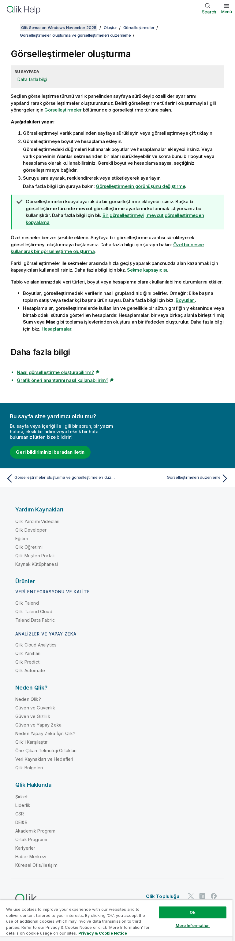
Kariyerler (25, 848)
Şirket (21, 796)
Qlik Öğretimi (29, 547)
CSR (19, 813)
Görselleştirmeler (139, 27)
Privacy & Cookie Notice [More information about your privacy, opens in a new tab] (102, 933)
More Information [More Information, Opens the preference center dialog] (193, 925)
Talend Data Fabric (35, 620)
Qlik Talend (27, 603)
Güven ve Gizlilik (32, 716)
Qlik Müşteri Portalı (34, 555)
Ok (192, 912)
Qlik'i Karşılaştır (31, 742)
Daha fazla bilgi (32, 79)
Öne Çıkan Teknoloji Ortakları (46, 750)
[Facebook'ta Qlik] (213, 896)
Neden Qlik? (28, 699)
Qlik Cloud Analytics (36, 644)
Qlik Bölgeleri (29, 767)
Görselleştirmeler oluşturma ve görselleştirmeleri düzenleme (75, 35)
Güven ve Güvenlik (35, 707)
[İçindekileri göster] (12, 27)
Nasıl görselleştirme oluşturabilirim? (55, 372)
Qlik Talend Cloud (33, 611)
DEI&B (21, 822)
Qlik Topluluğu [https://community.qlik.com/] (162, 896)
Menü (226, 11)
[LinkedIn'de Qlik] (202, 896)
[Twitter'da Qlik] (191, 896)
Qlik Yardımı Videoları (37, 521)
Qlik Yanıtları (27, 653)
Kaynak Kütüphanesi (36, 564)
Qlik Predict (27, 662)
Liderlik (22, 805)
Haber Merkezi (30, 856)
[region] (116, 920)
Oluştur (110, 27)
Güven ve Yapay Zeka (38, 724)
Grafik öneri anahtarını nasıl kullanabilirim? (62, 380)
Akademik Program (35, 830)
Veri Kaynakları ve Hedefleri (44, 759)
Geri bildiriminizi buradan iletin (50, 452)
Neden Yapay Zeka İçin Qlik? (45, 733)
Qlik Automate (30, 670)
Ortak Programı (31, 839)
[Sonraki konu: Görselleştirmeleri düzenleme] (175, 478)
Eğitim (21, 538)
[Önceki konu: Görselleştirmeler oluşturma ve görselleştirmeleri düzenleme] (60, 478)
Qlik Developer (31, 530)
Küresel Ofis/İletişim (36, 865)
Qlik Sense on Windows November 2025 (58, 27)
